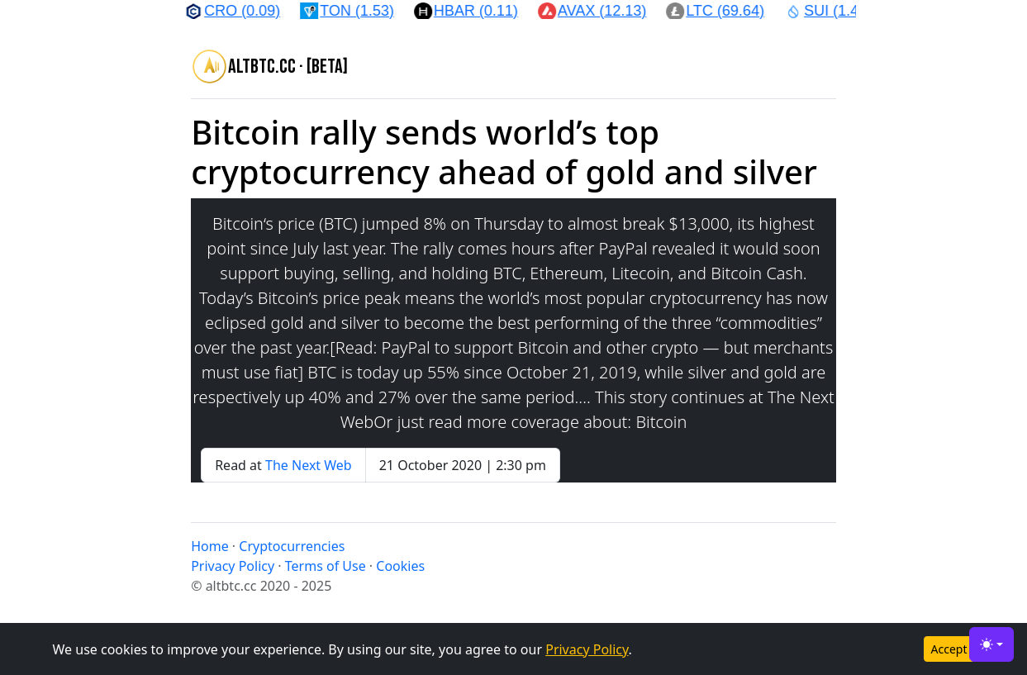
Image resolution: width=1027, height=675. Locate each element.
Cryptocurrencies (292, 546)
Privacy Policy (586, 649)
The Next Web (308, 465)
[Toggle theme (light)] (991, 644)
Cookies (400, 566)
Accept (949, 649)
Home (210, 546)
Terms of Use (325, 566)
